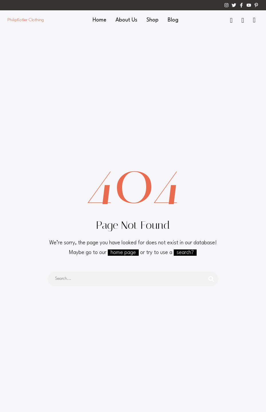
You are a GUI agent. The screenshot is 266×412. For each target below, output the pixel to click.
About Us (126, 20)
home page (123, 252)
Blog (173, 20)
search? (185, 252)
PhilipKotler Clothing (25, 20)
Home (99, 20)
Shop (152, 20)
